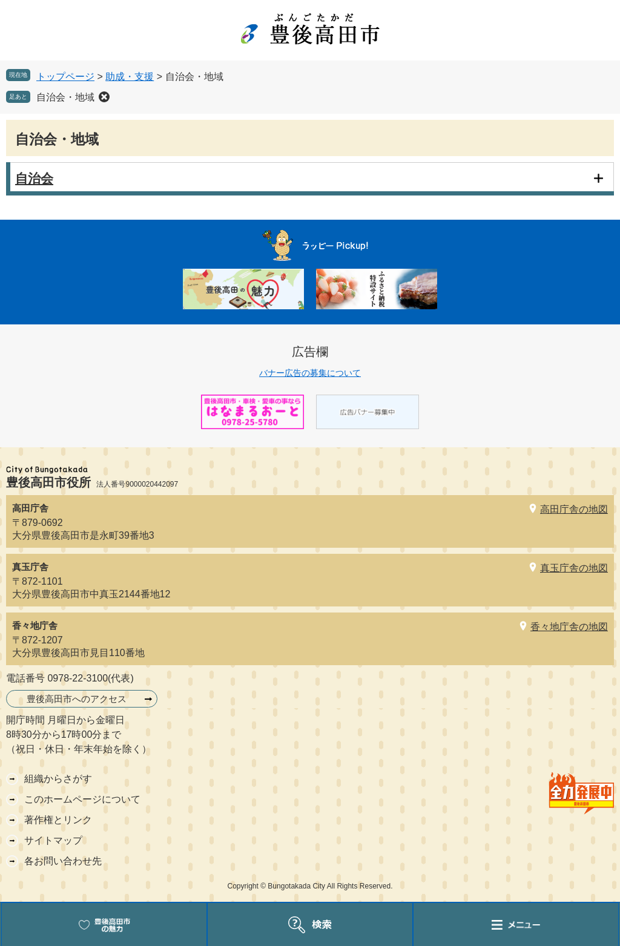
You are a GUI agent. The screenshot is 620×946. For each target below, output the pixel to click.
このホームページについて (82, 799)
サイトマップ (53, 840)
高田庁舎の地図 (574, 509)
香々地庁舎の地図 (569, 627)
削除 (104, 96)
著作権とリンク (58, 820)
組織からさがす (58, 779)
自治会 (34, 178)
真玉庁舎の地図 (574, 568)
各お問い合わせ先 (63, 861)
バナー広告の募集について (310, 373)
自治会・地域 (65, 97)
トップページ (65, 76)
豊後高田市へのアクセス (77, 699)
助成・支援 (129, 76)
